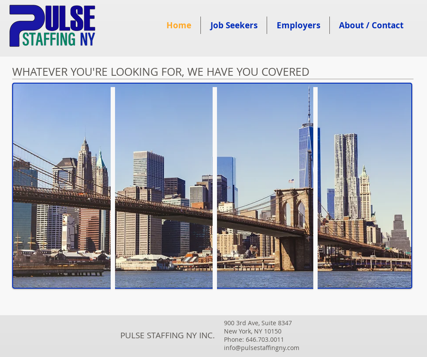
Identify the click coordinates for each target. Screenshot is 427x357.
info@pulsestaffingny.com (261, 348)
